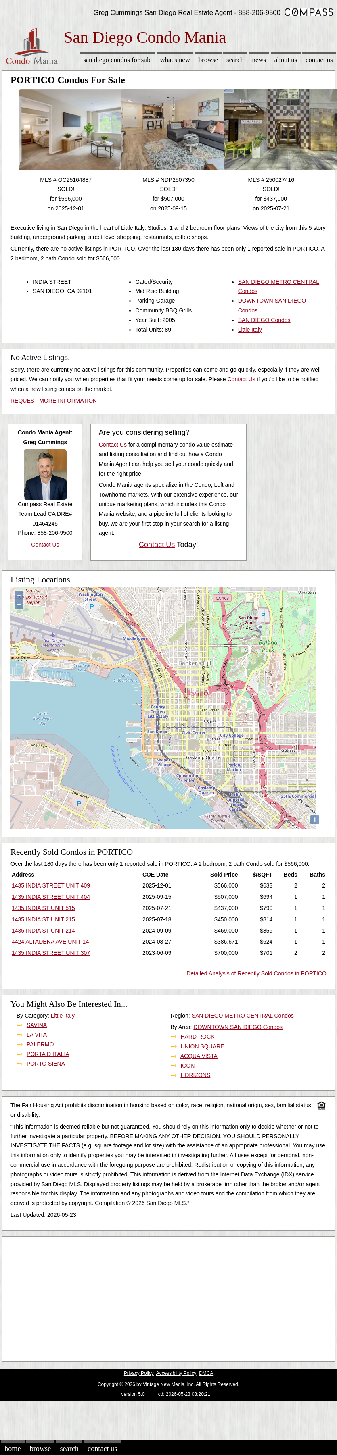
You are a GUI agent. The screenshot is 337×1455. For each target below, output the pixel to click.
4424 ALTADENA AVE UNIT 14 (50, 941)
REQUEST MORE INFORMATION (53, 400)
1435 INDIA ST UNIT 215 (43, 919)
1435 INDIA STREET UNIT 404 (51, 897)
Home (12, 1449)
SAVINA (37, 1025)
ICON (187, 1065)
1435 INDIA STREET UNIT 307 (51, 953)
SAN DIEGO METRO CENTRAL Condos (243, 1015)
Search (235, 60)
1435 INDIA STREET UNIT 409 (51, 885)
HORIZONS (195, 1075)
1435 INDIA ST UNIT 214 (43, 930)
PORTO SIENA (46, 1063)
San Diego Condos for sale (117, 60)
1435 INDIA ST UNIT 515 (43, 908)
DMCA (206, 1373)
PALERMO (40, 1044)
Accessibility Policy (176, 1373)
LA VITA (37, 1034)
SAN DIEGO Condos (264, 320)
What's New (175, 60)
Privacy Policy (139, 1373)
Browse (208, 60)
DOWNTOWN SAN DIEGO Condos (238, 1027)
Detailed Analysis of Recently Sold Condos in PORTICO (256, 973)
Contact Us (319, 60)
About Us (285, 60)
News (259, 60)
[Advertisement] (155, 1297)
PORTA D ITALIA (48, 1054)
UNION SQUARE (202, 1046)
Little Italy (250, 329)
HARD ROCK (197, 1036)
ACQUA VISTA (199, 1056)
